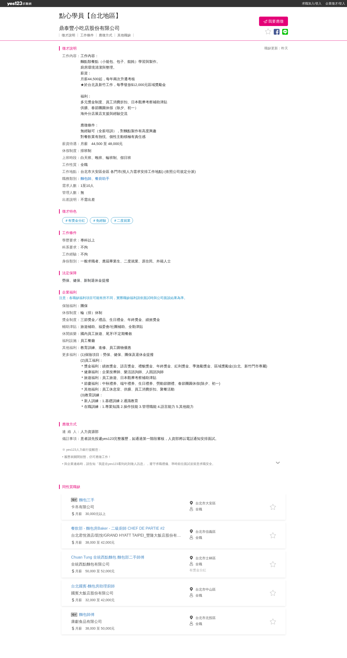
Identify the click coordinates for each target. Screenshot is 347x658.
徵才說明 (68, 35)
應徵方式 (105, 35)
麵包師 (85, 178)
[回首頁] (19, 3)
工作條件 (87, 35)
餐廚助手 (102, 178)
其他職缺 (124, 35)
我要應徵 (273, 21)
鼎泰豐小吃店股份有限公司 (89, 28)
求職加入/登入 (312, 3)
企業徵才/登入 (335, 3)
